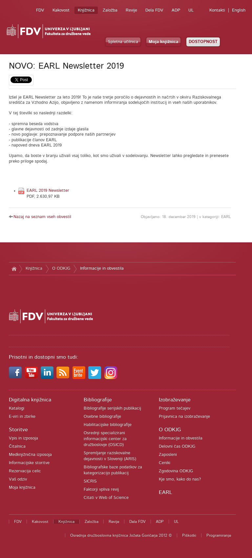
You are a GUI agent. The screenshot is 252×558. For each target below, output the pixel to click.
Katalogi (16, 408)
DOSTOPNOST (203, 42)
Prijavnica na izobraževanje (184, 416)
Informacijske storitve (29, 463)
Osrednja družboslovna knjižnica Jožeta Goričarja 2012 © (121, 535)
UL (191, 10)
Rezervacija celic (25, 471)
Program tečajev (174, 408)
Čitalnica (17, 446)
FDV (40, 10)
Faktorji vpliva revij (101, 489)
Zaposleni (168, 455)
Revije (131, 10)
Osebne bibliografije (102, 416)
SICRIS (90, 481)
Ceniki (164, 463)
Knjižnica (86, 10)
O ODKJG (61, 268)
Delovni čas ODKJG (177, 446)
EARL (165, 492)
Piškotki (189, 535)
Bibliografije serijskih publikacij (112, 408)
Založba (110, 10)
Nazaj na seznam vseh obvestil (42, 217)
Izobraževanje (175, 399)
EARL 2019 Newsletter (48, 191)
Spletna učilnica (123, 42)
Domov (14, 268)
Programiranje (218, 535)
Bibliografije (98, 399)
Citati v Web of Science (106, 498)
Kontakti (217, 10)
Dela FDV (154, 10)
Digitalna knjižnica (30, 399)
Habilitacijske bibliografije (108, 425)
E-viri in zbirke (22, 416)
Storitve (18, 429)
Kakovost (61, 10)
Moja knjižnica (163, 42)
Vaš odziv (18, 479)
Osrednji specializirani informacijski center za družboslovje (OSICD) (105, 439)
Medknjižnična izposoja (30, 455)
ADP (176, 10)
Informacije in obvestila (102, 268)
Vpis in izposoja (23, 438)
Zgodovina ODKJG (176, 471)
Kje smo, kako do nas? (180, 479)
